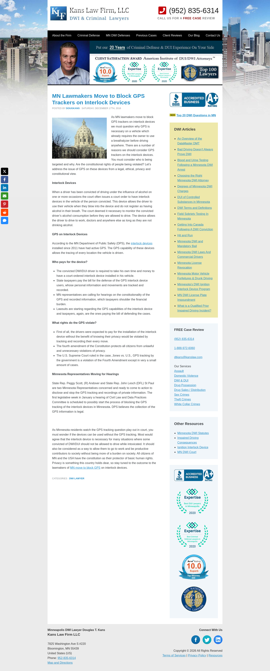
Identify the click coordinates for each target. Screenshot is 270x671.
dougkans (73, 108)
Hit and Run (185, 235)
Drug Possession (185, 385)
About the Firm (61, 35)
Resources (215, 655)
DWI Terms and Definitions (194, 207)
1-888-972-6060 (184, 348)
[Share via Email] (4, 196)
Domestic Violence (186, 375)
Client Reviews (172, 35)
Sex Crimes (181, 394)
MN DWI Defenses (118, 35)
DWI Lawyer (76, 478)
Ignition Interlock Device (192, 447)
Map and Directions (60, 662)
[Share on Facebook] (4, 179)
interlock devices (141, 243)
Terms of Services (174, 655)
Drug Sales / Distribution (190, 389)
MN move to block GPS (85, 467)
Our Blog (194, 35)
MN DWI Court (186, 452)
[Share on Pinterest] (4, 204)
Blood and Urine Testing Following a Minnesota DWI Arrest (195, 165)
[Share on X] (4, 171)
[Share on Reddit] (4, 212)
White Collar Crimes (187, 404)
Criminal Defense (88, 35)
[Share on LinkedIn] (4, 187)
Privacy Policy (197, 655)
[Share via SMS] (4, 220)
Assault (179, 371)
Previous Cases (146, 35)
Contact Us (213, 35)
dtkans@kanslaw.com (188, 357)
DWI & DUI (181, 380)
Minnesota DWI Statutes (193, 433)
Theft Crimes (182, 399)
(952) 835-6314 (194, 11)
